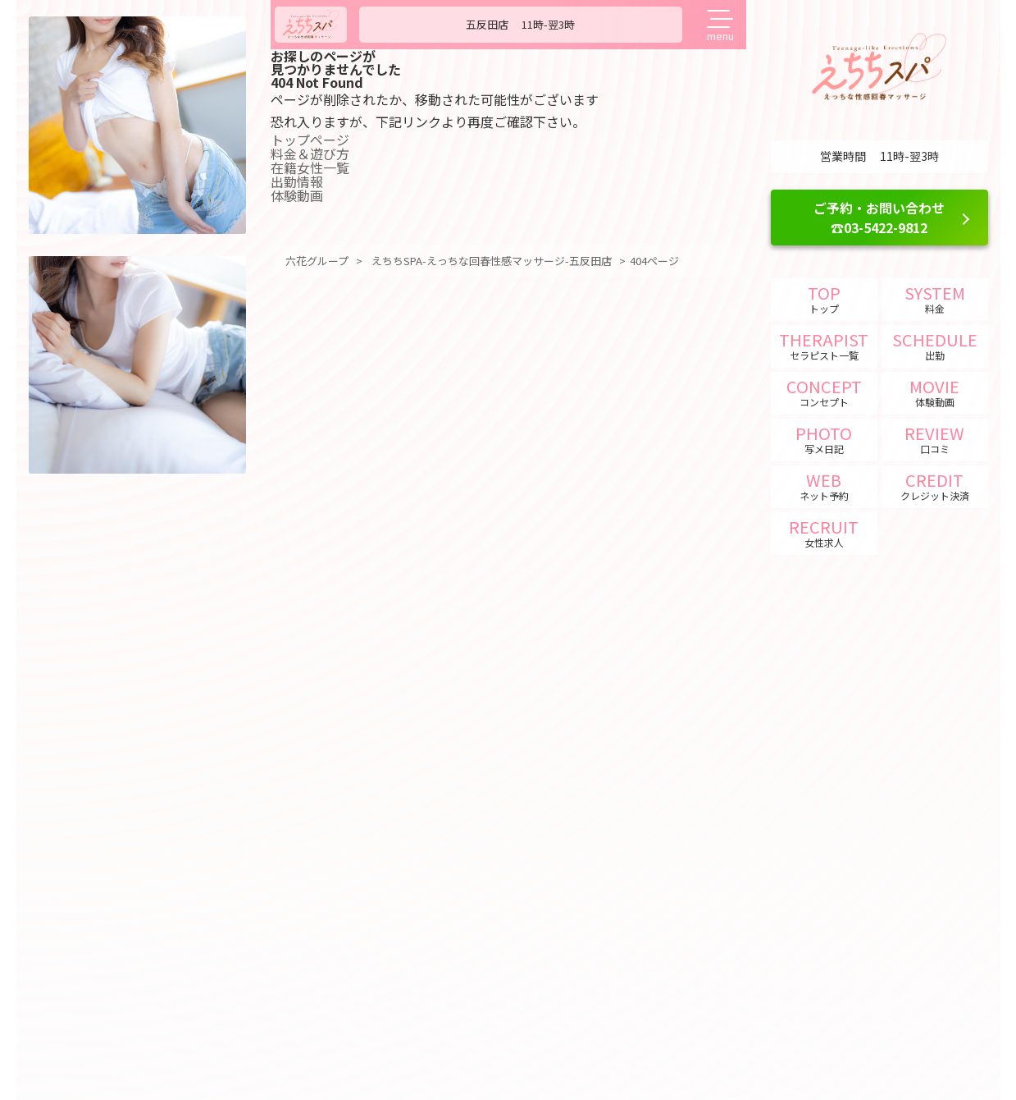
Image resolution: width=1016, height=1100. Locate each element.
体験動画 (303, 195)
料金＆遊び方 (316, 153)
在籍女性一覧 (316, 167)
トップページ (316, 139)
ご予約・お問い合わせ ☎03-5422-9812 (879, 217)
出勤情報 (303, 181)
